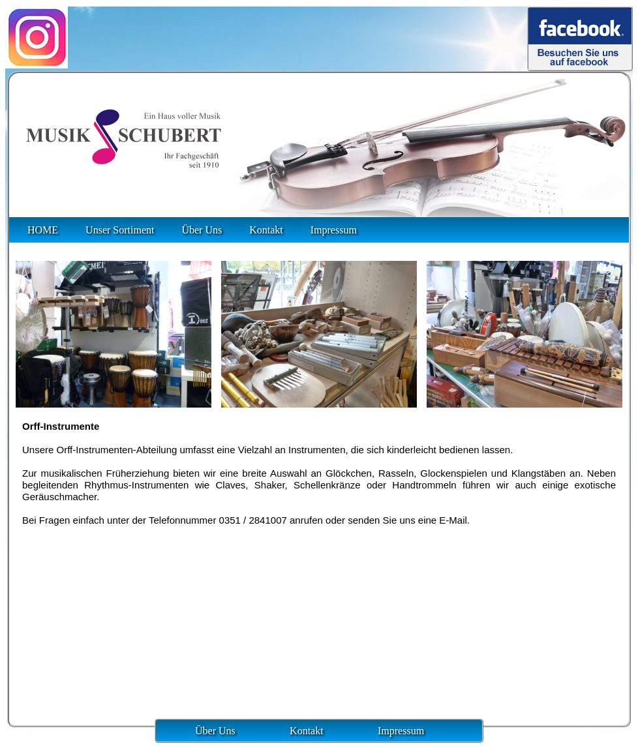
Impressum (334, 229)
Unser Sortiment (119, 229)
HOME (42, 229)
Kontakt (266, 229)
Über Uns (201, 229)
